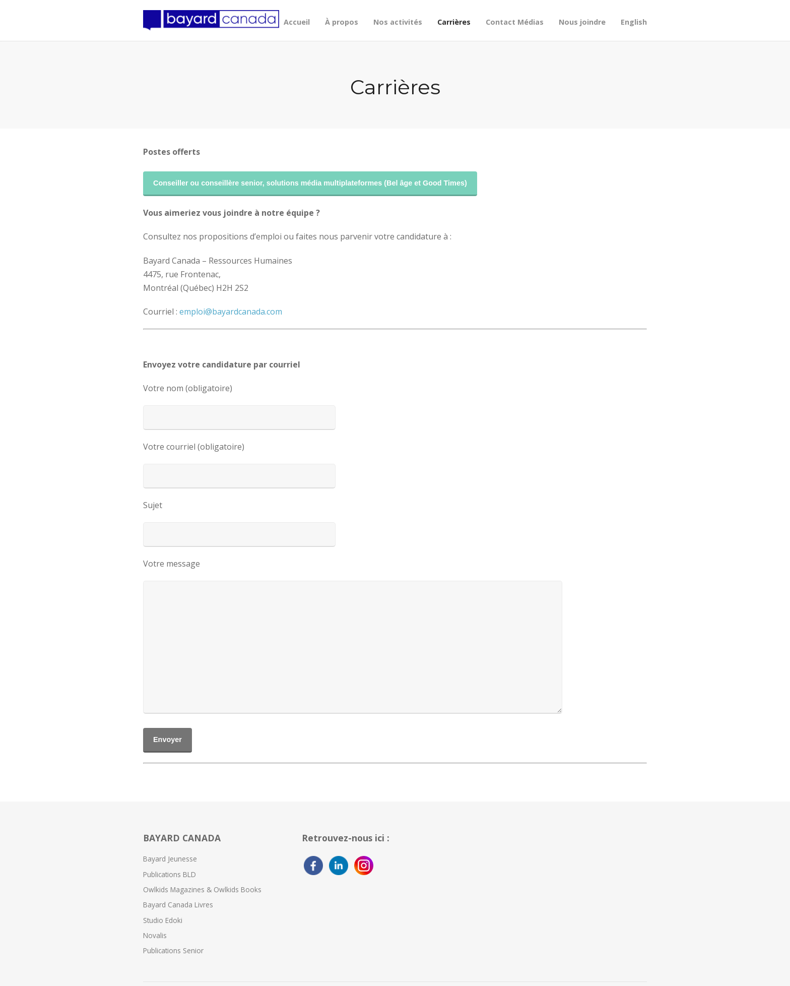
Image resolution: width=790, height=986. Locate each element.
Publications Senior (173, 950)
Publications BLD (169, 874)
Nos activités (397, 22)
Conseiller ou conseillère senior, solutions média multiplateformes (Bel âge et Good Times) (310, 183)
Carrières (454, 22)
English (634, 22)
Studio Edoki (162, 920)
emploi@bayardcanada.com (230, 311)
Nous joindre (582, 22)
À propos (341, 22)
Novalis (155, 935)
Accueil (297, 22)
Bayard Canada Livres (178, 904)
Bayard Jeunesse (170, 859)
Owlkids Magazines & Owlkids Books (202, 889)
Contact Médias (515, 22)
